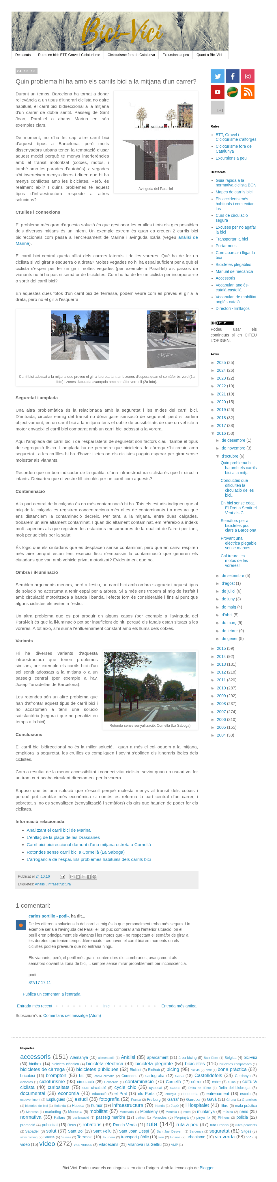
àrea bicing (188, 1058)
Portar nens (226, 245)
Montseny (149, 1111)
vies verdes (83, 1145)
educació (99, 1094)
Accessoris (225, 278)
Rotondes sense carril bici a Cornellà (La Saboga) (76, 852)
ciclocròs (26, 1082)
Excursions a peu (175, 55)
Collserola (111, 1082)
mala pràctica (246, 1106)
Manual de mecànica (234, 271)
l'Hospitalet (197, 1105)
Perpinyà (181, 1118)
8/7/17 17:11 (40, 982)
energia (170, 1094)
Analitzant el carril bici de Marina (59, 830)
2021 (222, 394)
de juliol (229, 591)
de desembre (234, 440)
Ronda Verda (125, 1124)
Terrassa (85, 1137)
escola (245, 1094)
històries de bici (36, 1105)
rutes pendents (246, 1125)
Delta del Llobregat (234, 1088)
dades (175, 1088)
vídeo (47, 1143)
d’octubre (230, 456)
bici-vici (250, 1057)
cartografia (154, 1075)
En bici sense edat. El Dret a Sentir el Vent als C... (239, 508)
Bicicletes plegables (233, 264)
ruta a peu (187, 1124)
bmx (208, 1070)
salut (51, 1131)
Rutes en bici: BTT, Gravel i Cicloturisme (69, 55)
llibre (225, 1106)
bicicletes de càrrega (42, 1069)
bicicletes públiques (97, 1069)
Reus (72, 1125)
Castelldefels (208, 1075)
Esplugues (55, 1099)
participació (81, 1117)
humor (97, 1105)
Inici (107, 1006)
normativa (31, 1117)
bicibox (35, 1063)
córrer (196, 1081)
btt (81, 1075)
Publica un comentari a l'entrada (52, 994)
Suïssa (66, 1137)
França (136, 1099)
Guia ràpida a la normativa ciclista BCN (236, 183)
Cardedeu (129, 1076)
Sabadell (32, 1131)
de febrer (230, 630)
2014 (222, 656)
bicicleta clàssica (65, 1064)
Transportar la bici (232, 239)
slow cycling (29, 1137)
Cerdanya (243, 1076)
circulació (85, 1081)
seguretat (219, 1131)
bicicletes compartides (236, 1064)
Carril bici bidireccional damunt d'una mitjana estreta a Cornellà (89, 844)
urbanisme (195, 1137)
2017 (222, 425)
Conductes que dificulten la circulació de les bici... (237, 487)
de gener (230, 638)
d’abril (227, 615)
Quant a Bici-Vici (209, 55)
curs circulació (94, 1088)
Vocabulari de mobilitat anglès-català (236, 299)
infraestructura (59, 884)
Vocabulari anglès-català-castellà (232, 287)
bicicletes (195, 1063)
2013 (222, 664)
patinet (140, 1117)
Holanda (60, 1105)
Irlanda (160, 1105)
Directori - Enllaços (233, 308)
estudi (81, 1099)
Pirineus (223, 1117)
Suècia (49, 1137)
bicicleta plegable (154, 1063)
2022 (222, 386)
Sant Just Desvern (170, 1131)
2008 (222, 703)
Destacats (23, 55)
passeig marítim (110, 1117)
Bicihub (154, 1070)
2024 (222, 370)
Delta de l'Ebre (199, 1087)
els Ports (146, 1093)
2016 (222, 433)
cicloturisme (52, 1081)
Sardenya (196, 1131)
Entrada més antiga (179, 1006)
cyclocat (155, 1088)
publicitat (50, 1124)
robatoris (92, 1124)
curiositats (59, 1087)
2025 (222, 362)
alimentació (106, 1057)
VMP (174, 1144)
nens (243, 1111)
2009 (222, 695)
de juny (229, 599)
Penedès (159, 1118)
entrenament (217, 1093)
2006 (222, 719)
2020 (222, 401)
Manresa (32, 1111)
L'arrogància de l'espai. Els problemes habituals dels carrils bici (89, 859)
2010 (222, 688)
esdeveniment (30, 1099)
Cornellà (173, 1081)
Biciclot (135, 1070)
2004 (222, 735)
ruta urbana (219, 1125)
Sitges (246, 1131)
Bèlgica (230, 1058)
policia (242, 1117)
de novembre (234, 448)
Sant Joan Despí (134, 1131)
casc (179, 1075)
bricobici (27, 1075)
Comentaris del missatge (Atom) (72, 1015)
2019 (222, 409)
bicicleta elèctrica (104, 1063)
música (228, 1111)
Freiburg (154, 1100)
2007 (222, 711)
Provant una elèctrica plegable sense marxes (239, 543)
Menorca (75, 1112)
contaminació (139, 1081)
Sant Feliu (102, 1131)
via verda (225, 1137)
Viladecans (108, 1144)
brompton (56, 1075)
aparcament (158, 1057)
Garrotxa (193, 1100)
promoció (27, 1125)
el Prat (121, 1093)
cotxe (216, 1082)
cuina (232, 1082)
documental (32, 1093)
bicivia (195, 1070)
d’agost (229, 583)
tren (161, 1137)
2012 (222, 672)
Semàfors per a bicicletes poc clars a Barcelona (238, 525)
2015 (222, 648)
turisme (175, 1137)
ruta (152, 1124)
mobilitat (98, 1111)
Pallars (59, 1118)
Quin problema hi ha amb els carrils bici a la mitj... (239, 467)
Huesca (78, 1106)
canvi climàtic (104, 1076)
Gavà (211, 1099)
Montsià (171, 1111)
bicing (172, 1069)
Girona (231, 1099)
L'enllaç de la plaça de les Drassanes (63, 837)
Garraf (173, 1099)
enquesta (191, 1094)
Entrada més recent (34, 1006)
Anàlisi (40, 884)
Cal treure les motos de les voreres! (234, 561)
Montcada (126, 1111)
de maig (229, 607)
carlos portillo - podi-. (49, 916)
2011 (222, 680)
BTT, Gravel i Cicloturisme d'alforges (236, 137)
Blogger (206, 1168)
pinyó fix (203, 1118)
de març (229, 622)
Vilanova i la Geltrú (145, 1144)
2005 (222, 727)
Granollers (249, 1099)
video (25, 1144)
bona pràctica (232, 1069)
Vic (248, 1137)
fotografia (109, 1099)
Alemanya (79, 1057)
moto (187, 1111)
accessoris (35, 1056)
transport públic (135, 1137)
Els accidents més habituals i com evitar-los (235, 204)
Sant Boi (75, 1131)
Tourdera (108, 1137)
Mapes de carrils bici (234, 192)
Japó (175, 1106)
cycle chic (125, 1087)
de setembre (233, 575)
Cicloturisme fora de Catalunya (131, 55)
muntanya (206, 1111)
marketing (53, 1112)
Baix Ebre (211, 1057)
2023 (222, 378)
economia (68, 1093)
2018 (222, 417)
